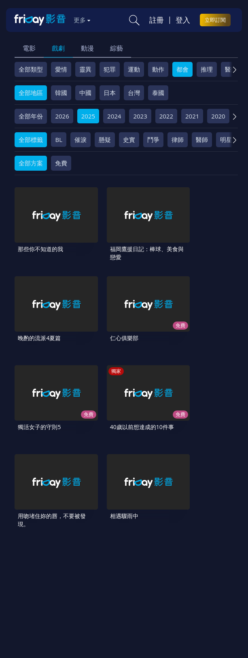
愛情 (61, 69)
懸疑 (105, 139)
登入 (183, 20)
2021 (192, 116)
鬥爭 (153, 139)
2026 (62, 116)
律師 (178, 139)
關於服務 (29, 556)
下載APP (170, 569)
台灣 (134, 93)
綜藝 (116, 48)
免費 (61, 163)
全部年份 (31, 116)
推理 (207, 69)
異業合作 (68, 569)
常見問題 (126, 556)
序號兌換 (62, 556)
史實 (129, 139)
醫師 (202, 139)
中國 (85, 93)
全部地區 (31, 93)
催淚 (80, 139)
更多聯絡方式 (187, 619)
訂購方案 (202, 569)
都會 (182, 69)
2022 (166, 116)
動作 (158, 69)
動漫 (87, 48)
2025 (88, 116)
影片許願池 (103, 569)
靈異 (85, 69)
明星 (226, 139)
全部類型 (31, 69)
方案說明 (94, 556)
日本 (110, 93)
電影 (29, 48)
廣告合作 (139, 569)
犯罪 (110, 69)
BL (58, 139)
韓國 (61, 93)
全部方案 (31, 163)
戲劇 (58, 48)
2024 (114, 116)
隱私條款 (203, 556)
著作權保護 (32, 569)
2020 (218, 116)
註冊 (156, 20)
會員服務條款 (165, 556)
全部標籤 (31, 139)
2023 (140, 116)
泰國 (158, 93)
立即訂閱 (215, 19)
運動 (134, 69)
